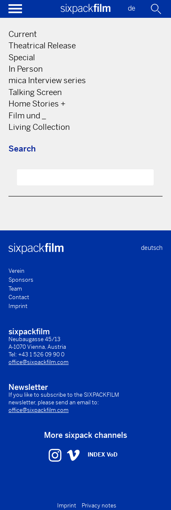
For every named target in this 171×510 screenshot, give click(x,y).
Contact (18, 297)
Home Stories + (37, 104)
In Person (25, 69)
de (131, 8)
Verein (16, 271)
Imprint (18, 306)
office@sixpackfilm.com (38, 362)
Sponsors (20, 279)
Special (21, 57)
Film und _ (27, 115)
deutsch (152, 248)
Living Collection (39, 127)
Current (22, 34)
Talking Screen (35, 92)
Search (22, 149)
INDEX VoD (103, 454)
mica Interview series (47, 80)
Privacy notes (99, 505)
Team (15, 288)
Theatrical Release (42, 45)
